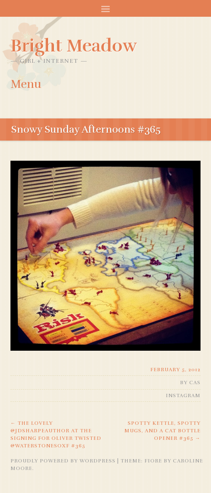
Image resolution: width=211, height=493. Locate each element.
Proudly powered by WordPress (63, 461)
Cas (195, 382)
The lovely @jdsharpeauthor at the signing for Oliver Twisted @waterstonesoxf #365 (55, 434)
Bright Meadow (73, 45)
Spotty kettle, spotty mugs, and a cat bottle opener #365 (162, 430)
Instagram (183, 395)
